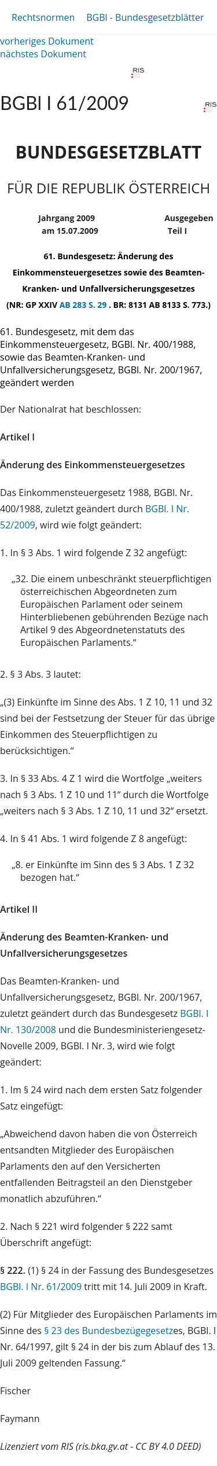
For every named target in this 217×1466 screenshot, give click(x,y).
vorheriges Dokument (47, 41)
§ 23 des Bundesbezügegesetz (108, 1330)
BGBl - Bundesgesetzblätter (145, 17)
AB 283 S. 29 (84, 304)
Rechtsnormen (43, 17)
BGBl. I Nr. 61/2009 (41, 1286)
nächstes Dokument (43, 53)
